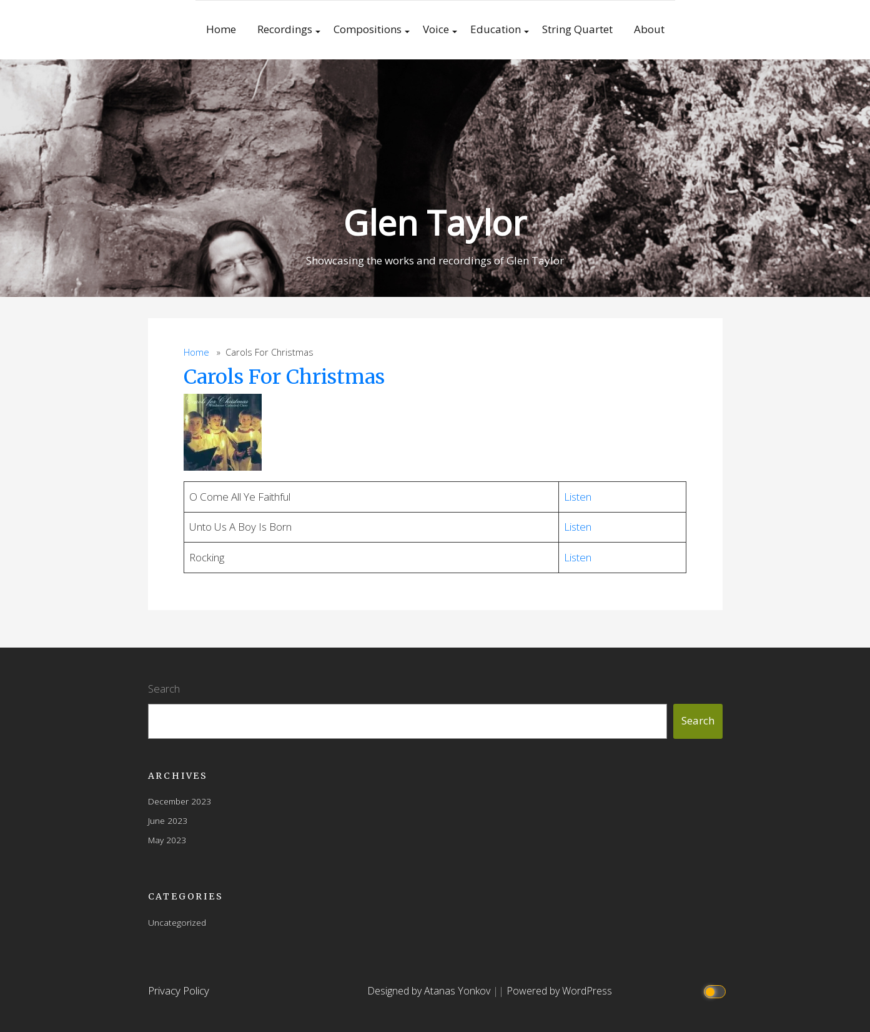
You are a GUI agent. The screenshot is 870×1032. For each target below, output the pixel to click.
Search (164, 688)
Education (495, 29)
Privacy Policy (178, 990)
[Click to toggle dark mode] (716, 991)
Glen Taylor (435, 222)
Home (221, 29)
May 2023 (167, 840)
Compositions (368, 29)
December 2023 (179, 801)
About (649, 29)
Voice (436, 29)
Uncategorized (177, 922)
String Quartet (577, 29)
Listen (577, 496)
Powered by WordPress (559, 991)
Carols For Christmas (284, 376)
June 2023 (167, 820)
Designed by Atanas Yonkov (430, 991)
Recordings (284, 29)
